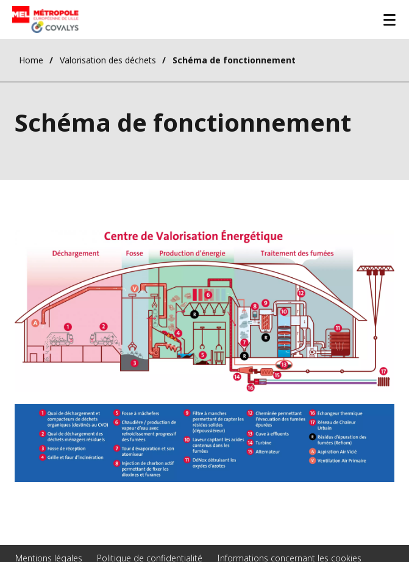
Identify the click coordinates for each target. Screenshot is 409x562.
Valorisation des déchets (108, 60)
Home (31, 60)
